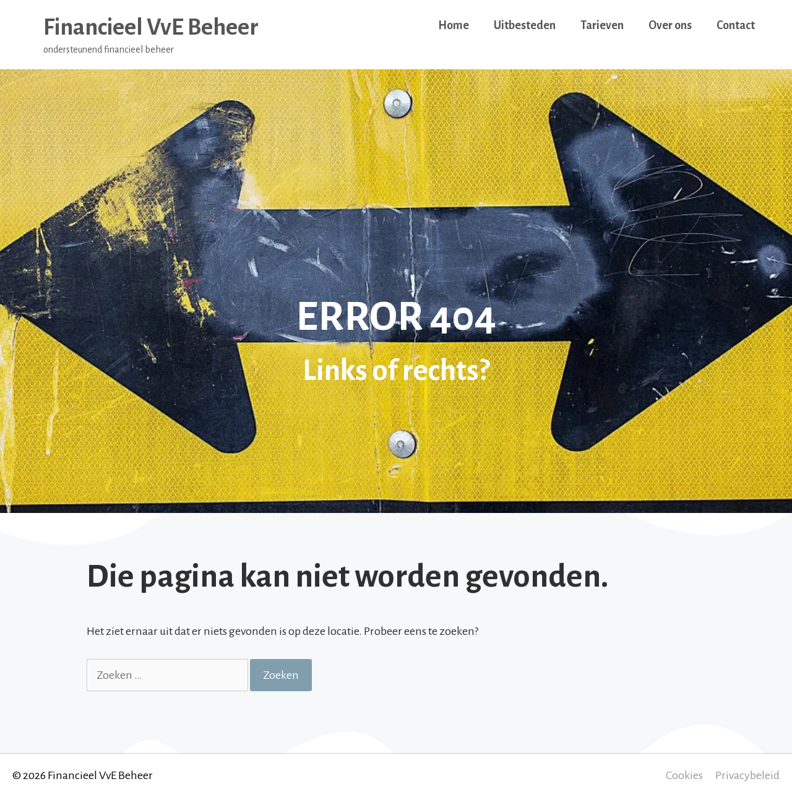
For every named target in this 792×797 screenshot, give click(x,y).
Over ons (670, 25)
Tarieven (602, 25)
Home (453, 25)
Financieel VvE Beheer (151, 27)
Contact (736, 25)
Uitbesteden (525, 25)
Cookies (684, 775)
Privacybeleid (747, 775)
